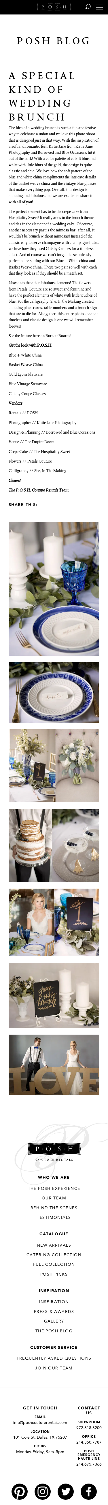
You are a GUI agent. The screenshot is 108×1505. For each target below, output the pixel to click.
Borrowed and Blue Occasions (70, 432)
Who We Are (54, 1178)
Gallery (54, 1321)
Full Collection (54, 1265)
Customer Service (54, 1348)
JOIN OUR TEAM (54, 1368)
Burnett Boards (58, 336)
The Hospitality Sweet (52, 452)
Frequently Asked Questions (54, 1358)
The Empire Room (39, 442)
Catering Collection (54, 1255)
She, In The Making (50, 471)
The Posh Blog (54, 1331)
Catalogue (54, 1234)
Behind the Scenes (54, 1208)
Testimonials (54, 1218)
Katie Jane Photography (56, 423)
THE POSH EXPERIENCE (54, 1189)
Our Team (54, 1198)
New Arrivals (54, 1245)
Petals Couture (39, 461)
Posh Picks (54, 1274)
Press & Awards (54, 1312)
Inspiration (54, 1291)
